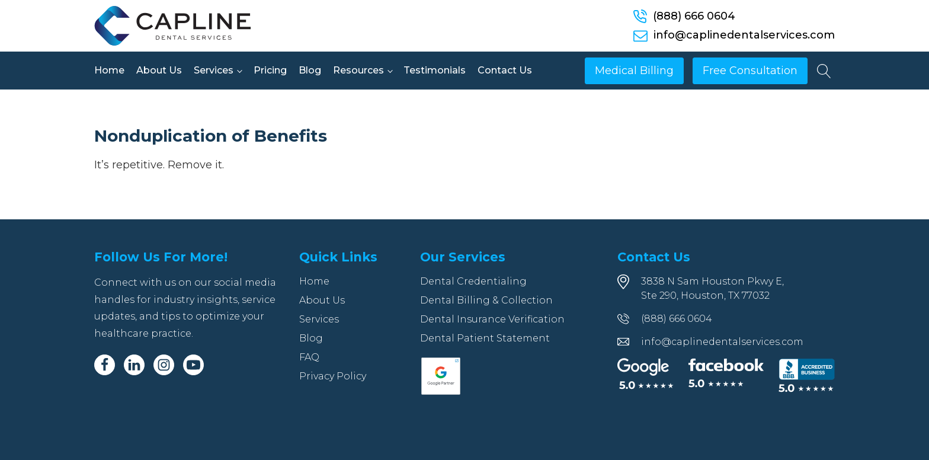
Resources (358, 70)
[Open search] (824, 71)
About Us (159, 70)
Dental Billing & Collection (486, 300)
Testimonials (434, 70)
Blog (310, 70)
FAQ (309, 357)
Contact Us (505, 70)
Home (109, 70)
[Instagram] (163, 364)
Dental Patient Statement (485, 338)
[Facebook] (104, 364)
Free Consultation (750, 70)
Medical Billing (634, 70)
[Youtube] (193, 364)
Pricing (270, 70)
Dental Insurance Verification (492, 319)
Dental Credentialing (473, 281)
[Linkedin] (134, 364)
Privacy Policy (332, 376)
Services (213, 70)
